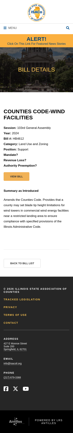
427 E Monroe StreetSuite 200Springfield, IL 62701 (15, 346)
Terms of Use (15, 314)
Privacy (10, 307)
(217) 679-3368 (12, 377)
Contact (11, 322)
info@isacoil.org (13, 363)
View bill (16, 176)
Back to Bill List (22, 263)
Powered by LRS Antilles (49, 422)
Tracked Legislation (22, 299)
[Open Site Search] (67, 28)
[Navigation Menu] (10, 28)
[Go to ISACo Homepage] (37, 13)
